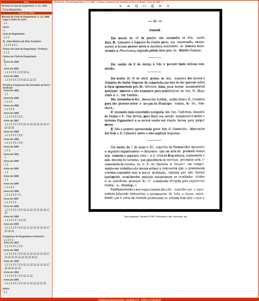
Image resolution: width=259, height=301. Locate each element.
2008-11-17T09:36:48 (151, 299)
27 (36, 257)
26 (33, 257)
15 (41, 124)
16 (44, 124)
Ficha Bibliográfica (12, 9)
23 (23, 257)
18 (6, 127)
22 (19, 257)
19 (9, 127)
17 (48, 124)
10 (24, 72)
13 (34, 79)
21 (16, 257)
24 (26, 257)
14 (38, 124)
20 (12, 127)
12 (31, 79)
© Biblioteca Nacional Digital (111, 299)
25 (29, 257)
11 (28, 72)
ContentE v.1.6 (132, 299)
